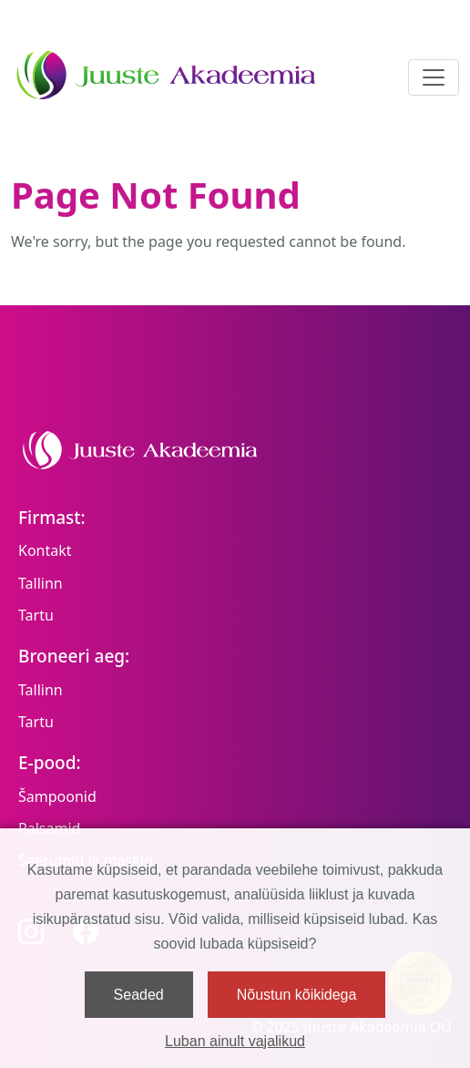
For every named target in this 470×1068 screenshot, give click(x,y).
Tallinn (40, 583)
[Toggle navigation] (433, 77)
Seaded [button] (139, 994)
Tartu (36, 615)
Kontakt (45, 550)
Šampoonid (57, 796)
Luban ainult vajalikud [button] (235, 1041)
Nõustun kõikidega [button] (297, 994)
